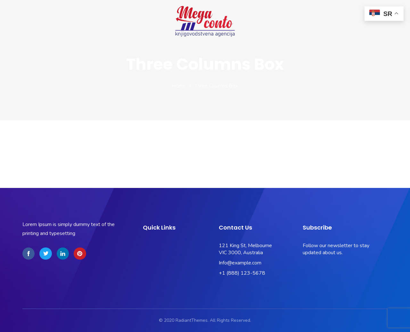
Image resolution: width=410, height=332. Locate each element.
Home (179, 85)
